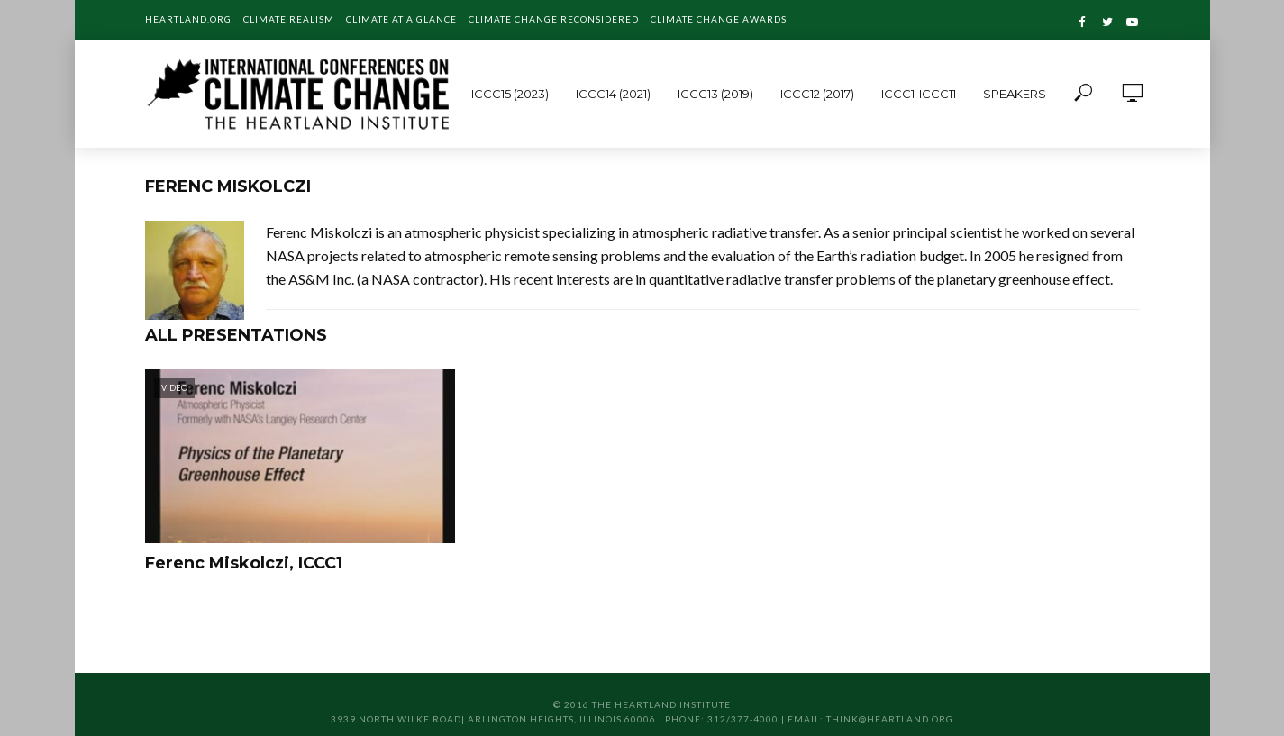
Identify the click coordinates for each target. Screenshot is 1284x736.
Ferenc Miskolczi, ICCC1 (243, 563)
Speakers (1014, 93)
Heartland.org (188, 19)
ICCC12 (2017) (817, 93)
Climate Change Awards (719, 19)
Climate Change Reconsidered (554, 19)
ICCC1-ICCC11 (918, 93)
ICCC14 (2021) (613, 93)
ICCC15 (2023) (510, 93)
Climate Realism (288, 19)
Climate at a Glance (401, 19)
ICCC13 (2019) (715, 93)
